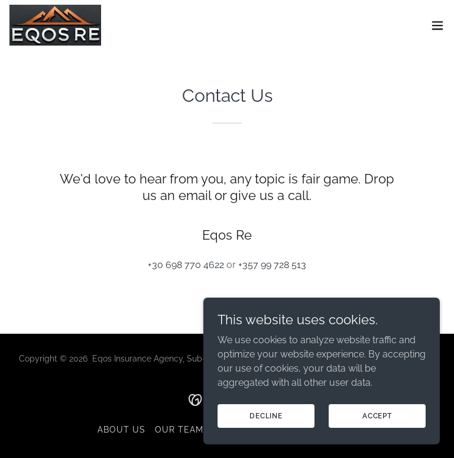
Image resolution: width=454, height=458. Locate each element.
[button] (437, 25)
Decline (266, 440)
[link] (55, 25)
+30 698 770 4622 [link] (186, 264)
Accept (377, 440)
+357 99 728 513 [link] (272, 264)
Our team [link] (179, 429)
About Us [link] (121, 429)
